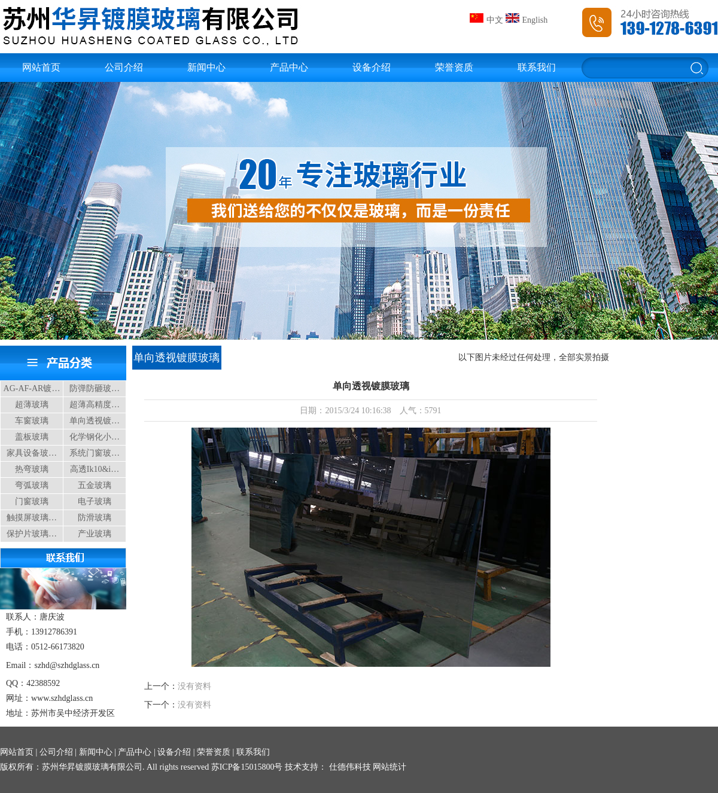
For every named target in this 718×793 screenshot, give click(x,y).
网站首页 (41, 67)
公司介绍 (124, 67)
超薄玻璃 (31, 404)
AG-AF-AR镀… (32, 388)
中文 (486, 20)
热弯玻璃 (31, 469)
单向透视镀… (94, 420)
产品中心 (289, 67)
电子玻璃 (94, 501)
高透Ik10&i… (94, 469)
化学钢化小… (94, 436)
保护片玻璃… (32, 533)
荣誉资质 (454, 67)
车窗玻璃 (31, 420)
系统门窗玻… (94, 453)
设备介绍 (371, 67)
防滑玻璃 (94, 517)
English (527, 20)
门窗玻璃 (31, 501)
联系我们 (537, 67)
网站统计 (389, 766)
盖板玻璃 (31, 436)
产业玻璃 (94, 533)
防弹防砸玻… (94, 388)
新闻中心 (206, 67)
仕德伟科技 (349, 766)
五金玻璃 (94, 485)
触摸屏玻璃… (32, 517)
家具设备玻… (32, 453)
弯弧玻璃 (31, 485)
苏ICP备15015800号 (247, 766)
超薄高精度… (94, 404)
